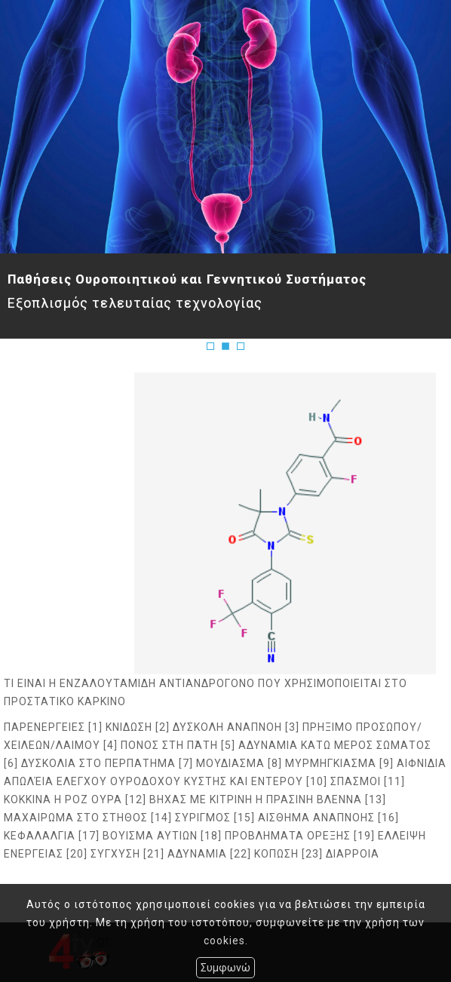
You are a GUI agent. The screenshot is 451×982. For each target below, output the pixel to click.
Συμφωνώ (225, 968)
